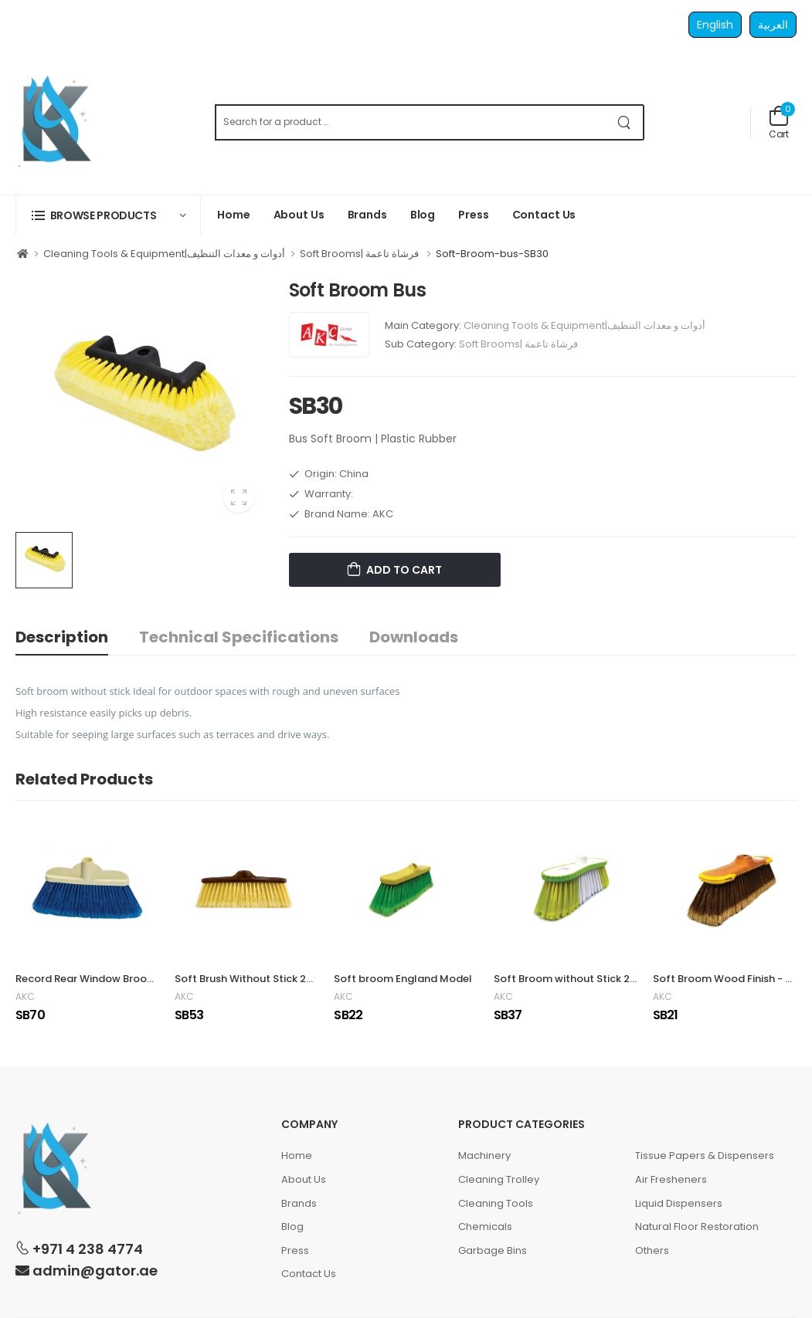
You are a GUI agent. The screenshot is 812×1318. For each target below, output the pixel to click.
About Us (298, 214)
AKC (25, 996)
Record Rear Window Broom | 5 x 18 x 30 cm (123, 978)
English (715, 24)
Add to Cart (403, 570)
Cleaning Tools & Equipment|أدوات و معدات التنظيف (164, 253)
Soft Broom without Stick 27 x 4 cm (582, 978)
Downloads (413, 637)
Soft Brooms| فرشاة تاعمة (360, 253)
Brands (367, 214)
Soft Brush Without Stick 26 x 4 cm (261, 978)
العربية (773, 24)
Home (233, 214)
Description (61, 637)
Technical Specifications (238, 637)
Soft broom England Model (403, 978)
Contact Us (544, 214)
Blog (423, 214)
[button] (108, 215)
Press (473, 214)
